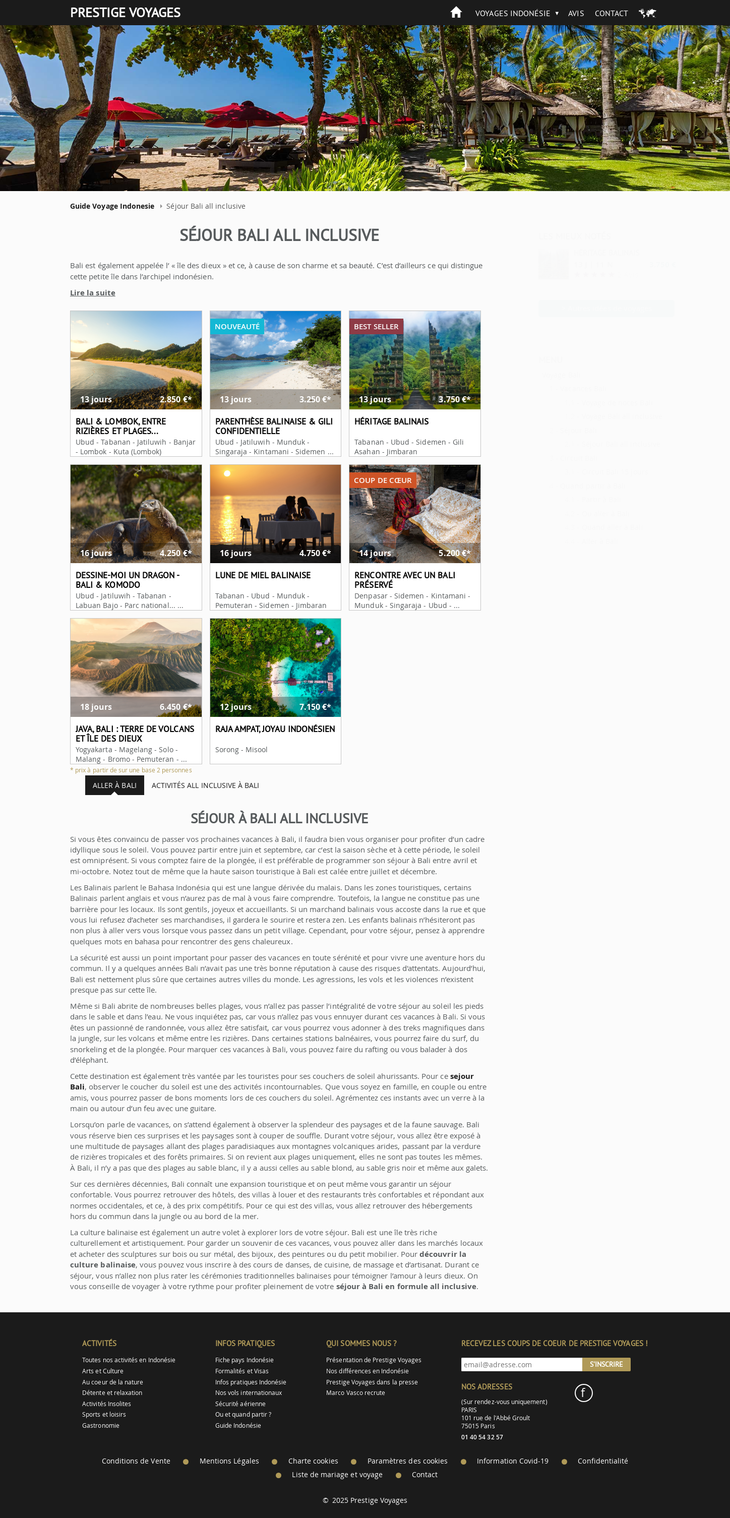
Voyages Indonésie (513, 13)
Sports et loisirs (104, 1414)
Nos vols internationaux (248, 1392)
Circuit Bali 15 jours (590, 471)
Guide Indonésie (238, 1425)
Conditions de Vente (136, 1461)
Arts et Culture (103, 1371)
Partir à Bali (577, 499)
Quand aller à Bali (588, 527)
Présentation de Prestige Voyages (373, 1360)
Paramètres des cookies (408, 1461)
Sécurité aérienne (240, 1404)
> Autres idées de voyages (582, 308)
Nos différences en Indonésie (367, 1371)
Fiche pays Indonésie (244, 1360)
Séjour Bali (553, 430)
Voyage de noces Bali (592, 402)
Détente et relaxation (112, 1392)
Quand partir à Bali (568, 486)
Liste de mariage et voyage (337, 1474)
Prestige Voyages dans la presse (372, 1382)
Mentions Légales (229, 1461)
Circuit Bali (554, 458)
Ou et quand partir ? (243, 1414)
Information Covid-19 (513, 1461)
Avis (576, 13)
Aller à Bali (575, 541)
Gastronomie (100, 1425)
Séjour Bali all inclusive (596, 444)
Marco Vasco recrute (355, 1392)
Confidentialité (603, 1461)
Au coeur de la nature (112, 1382)
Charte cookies (313, 1461)
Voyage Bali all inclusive (597, 416)
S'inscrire (606, 1364)
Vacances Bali (558, 388)
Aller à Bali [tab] (108, 785)
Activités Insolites (106, 1404)
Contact (611, 13)
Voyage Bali (536, 375)
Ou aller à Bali (581, 513)
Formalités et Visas (242, 1371)
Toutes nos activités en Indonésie (128, 1360)
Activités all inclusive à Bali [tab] (199, 785)
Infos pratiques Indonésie (251, 1382)
